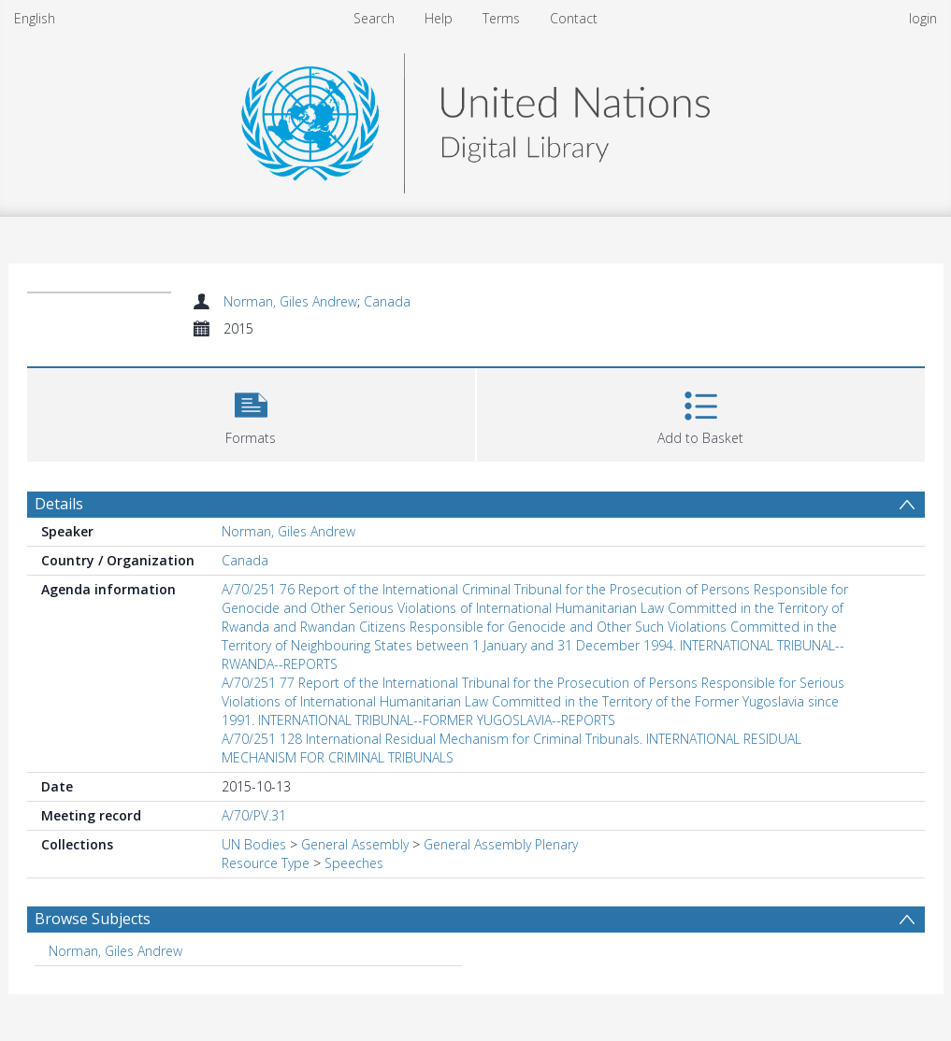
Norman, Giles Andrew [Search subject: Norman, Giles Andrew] (115, 951)
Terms (501, 18)
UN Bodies (254, 844)
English (34, 18)
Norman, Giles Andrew (290, 301)
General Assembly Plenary (501, 844)
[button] (251, 412)
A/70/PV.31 (254, 815)
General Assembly (355, 844)
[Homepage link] (475, 118)
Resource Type (266, 863)
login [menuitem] (923, 18)
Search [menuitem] (374, 18)
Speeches (353, 863)
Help (439, 18)
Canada (387, 301)
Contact (574, 18)
